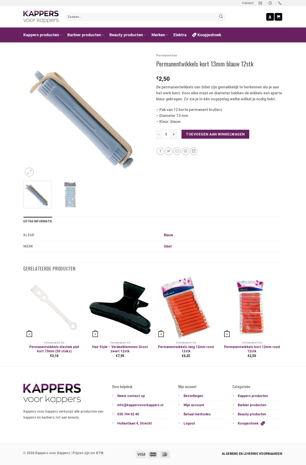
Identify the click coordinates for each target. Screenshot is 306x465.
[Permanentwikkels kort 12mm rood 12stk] (252, 307)
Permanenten (166, 55)
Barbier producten (85, 34)
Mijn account (194, 405)
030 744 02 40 (128, 414)
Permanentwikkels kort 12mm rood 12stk (252, 349)
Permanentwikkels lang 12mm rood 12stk (186, 349)
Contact (248, 3)
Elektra (180, 34)
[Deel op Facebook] (160, 151)
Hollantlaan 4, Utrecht (134, 423)
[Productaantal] (166, 134)
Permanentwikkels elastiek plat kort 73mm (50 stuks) (54, 349)
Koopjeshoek (206, 34)
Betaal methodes (197, 414)
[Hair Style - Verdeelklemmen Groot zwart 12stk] (120, 307)
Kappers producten (42, 34)
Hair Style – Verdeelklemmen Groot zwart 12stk (120, 349)
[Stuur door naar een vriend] (177, 151)
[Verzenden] (221, 17)
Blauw (168, 235)
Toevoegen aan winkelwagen (215, 134)
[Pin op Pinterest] (185, 151)
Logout (189, 423)
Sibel (167, 246)
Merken (160, 34)
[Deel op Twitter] (169, 151)
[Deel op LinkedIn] (194, 151)
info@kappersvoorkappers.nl (140, 405)
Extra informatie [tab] (37, 221)
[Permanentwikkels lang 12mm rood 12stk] (186, 307)
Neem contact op (131, 396)
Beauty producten (127, 34)
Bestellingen (193, 396)
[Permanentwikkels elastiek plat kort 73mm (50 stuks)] (54, 307)
